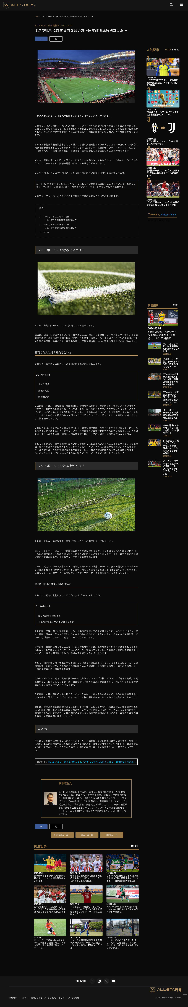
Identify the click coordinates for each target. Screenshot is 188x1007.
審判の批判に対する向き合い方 (64, 227)
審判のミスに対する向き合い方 (64, 220)
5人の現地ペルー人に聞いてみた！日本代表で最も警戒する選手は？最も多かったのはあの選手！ (50, 909)
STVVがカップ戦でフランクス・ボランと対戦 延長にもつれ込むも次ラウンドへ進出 (171, 447)
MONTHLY (175, 49)
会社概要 (75, 997)
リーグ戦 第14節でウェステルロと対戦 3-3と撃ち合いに (171, 429)
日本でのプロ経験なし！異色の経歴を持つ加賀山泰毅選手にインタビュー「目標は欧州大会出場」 (122, 878)
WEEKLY (168, 49)
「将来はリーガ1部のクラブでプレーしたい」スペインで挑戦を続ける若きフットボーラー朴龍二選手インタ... (86, 910)
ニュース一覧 (87, 834)
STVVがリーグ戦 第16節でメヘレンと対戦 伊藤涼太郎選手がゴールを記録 (171, 379)
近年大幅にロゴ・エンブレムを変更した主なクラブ (162, 142)
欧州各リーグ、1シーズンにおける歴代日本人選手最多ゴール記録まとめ (163, 173)
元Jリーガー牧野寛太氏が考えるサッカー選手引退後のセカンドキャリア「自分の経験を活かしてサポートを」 (50, 943)
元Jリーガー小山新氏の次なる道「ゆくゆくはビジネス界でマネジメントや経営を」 (122, 909)
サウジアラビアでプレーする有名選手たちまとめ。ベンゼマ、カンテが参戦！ (162, 82)
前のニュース (62, 834)
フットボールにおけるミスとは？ (57, 216)
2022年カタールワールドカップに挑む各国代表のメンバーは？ (163, 113)
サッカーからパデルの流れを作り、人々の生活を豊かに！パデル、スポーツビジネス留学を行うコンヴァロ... (122, 943)
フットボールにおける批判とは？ (57, 224)
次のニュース (112, 834)
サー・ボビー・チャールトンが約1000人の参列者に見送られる (170, 413)
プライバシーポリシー (57, 997)
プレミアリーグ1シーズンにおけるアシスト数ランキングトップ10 (163, 203)
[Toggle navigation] (181, 4)
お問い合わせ (36, 997)
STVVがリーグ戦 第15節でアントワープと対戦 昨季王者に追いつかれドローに (171, 397)
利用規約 (13, 997)
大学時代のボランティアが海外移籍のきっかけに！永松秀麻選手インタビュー (50, 878)
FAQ (24, 997)
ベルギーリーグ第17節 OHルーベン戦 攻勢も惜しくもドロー (171, 362)
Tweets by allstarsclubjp (158, 220)
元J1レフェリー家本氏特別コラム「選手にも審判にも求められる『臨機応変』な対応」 (92, 761)
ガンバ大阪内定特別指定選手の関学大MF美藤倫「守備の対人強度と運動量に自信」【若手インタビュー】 (86, 943)
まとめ (46, 232)
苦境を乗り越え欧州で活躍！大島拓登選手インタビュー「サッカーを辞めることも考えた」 (86, 878)
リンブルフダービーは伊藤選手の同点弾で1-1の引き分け (171, 347)
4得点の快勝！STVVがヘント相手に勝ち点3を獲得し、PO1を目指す (162, 335)
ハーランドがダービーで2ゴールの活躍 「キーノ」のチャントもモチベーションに (171, 467)
